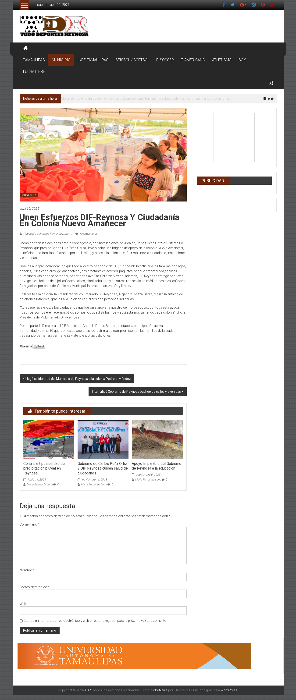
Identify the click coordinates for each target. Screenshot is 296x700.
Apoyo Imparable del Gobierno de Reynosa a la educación (156, 466)
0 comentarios (86, 233)
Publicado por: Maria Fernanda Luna (46, 233)
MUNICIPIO (61, 60)
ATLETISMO (222, 60)
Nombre (27, 570)
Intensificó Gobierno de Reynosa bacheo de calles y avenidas (136, 391)
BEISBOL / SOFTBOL (132, 60)
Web (23, 604)
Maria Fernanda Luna (40, 484)
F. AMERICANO (193, 60)
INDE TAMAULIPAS (93, 60)
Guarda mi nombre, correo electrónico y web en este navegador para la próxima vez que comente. (95, 620)
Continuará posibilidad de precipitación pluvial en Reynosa (44, 468)
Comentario (29, 524)
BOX (242, 60)
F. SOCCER (165, 60)
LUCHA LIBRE (34, 71)
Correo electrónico (35, 587)
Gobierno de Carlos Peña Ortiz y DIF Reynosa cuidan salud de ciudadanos (103, 468)
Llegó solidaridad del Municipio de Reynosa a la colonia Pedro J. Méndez (78, 379)
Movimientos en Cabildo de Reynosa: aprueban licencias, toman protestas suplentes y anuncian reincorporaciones (145, 98)
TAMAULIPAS (34, 60)
